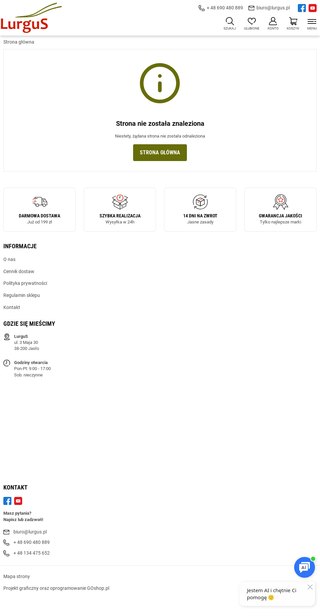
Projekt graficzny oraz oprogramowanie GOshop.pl (56, 588)
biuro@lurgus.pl (273, 7)
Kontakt (11, 307)
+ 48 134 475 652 (31, 553)
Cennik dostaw (18, 271)
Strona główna (18, 42)
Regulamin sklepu (21, 295)
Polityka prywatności (25, 283)
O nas (9, 259)
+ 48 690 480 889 (225, 7)
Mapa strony (16, 576)
